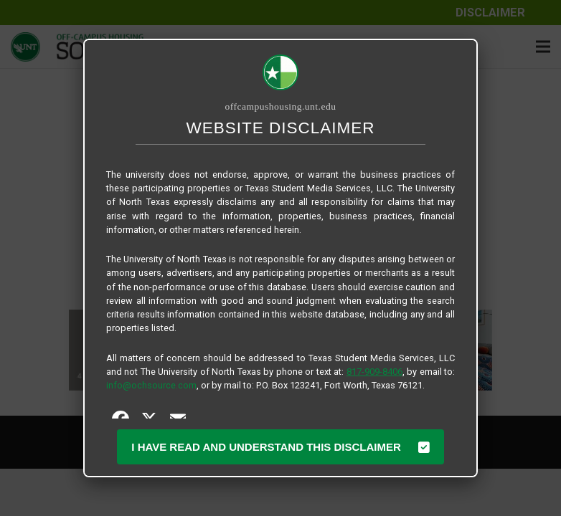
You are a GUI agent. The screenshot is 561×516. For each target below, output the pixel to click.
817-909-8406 (374, 371)
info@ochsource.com (151, 385)
